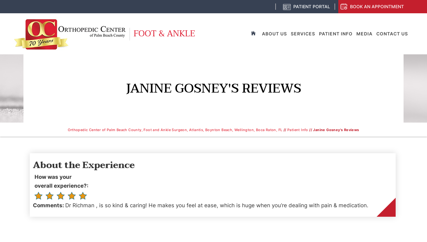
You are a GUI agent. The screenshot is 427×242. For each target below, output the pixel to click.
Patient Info (336, 33)
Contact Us (392, 33)
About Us (274, 33)
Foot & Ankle (164, 33)
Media (364, 33)
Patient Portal (311, 6)
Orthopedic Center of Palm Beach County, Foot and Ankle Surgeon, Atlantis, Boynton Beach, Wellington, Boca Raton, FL (175, 130)
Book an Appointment (377, 6)
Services (303, 33)
